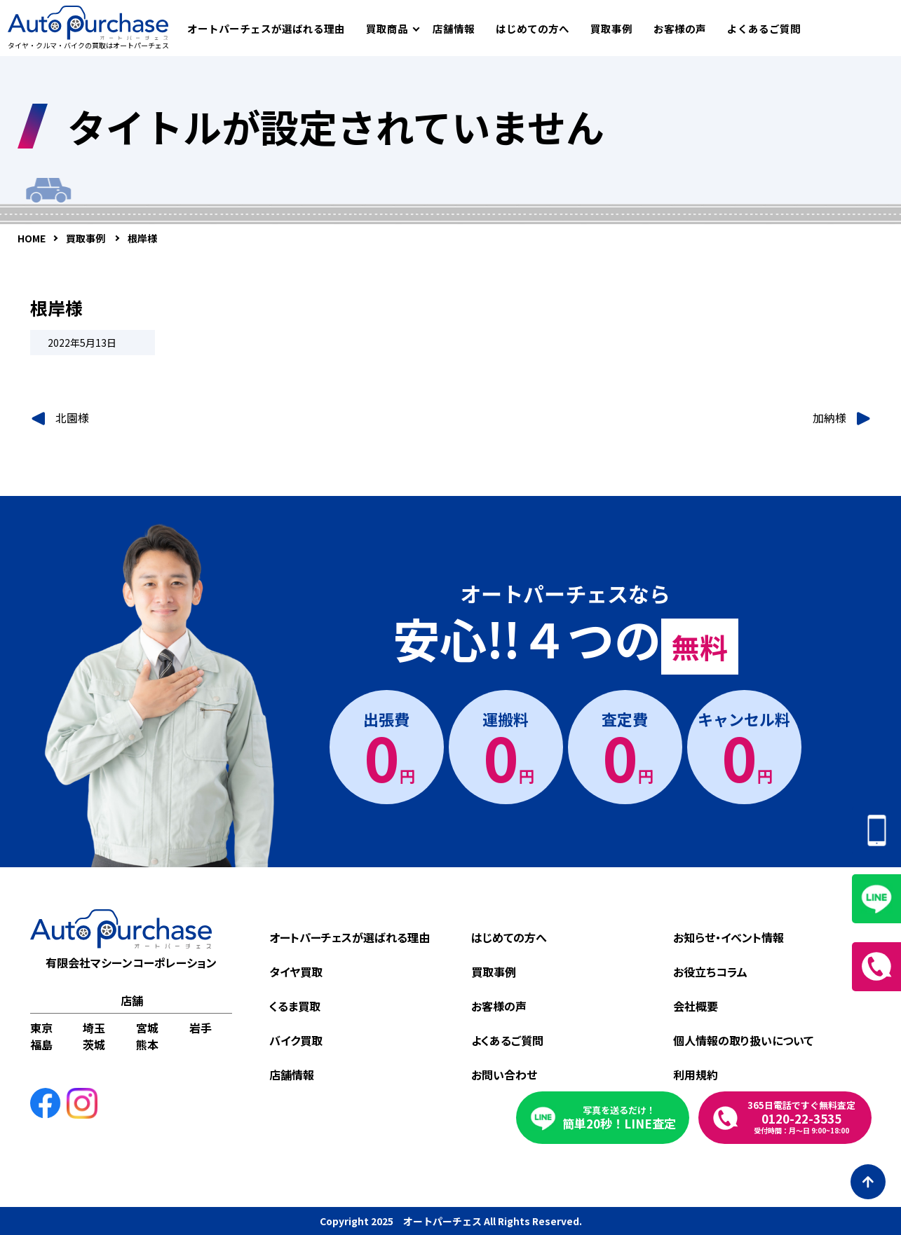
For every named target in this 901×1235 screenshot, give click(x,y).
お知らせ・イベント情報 (728, 937)
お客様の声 (679, 28)
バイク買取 (296, 1040)
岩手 (200, 1027)
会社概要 (695, 1006)
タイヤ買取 (296, 971)
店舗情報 (454, 28)
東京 (41, 1027)
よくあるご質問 (764, 28)
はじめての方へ (532, 28)
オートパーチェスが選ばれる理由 (266, 28)
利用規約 (695, 1074)
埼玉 (94, 1027)
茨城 (94, 1044)
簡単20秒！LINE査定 (619, 1117)
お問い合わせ (504, 1074)
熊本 (147, 1044)
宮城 (147, 1027)
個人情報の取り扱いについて (743, 1040)
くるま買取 (294, 1006)
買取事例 (611, 28)
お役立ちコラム (710, 971)
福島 (41, 1044)
